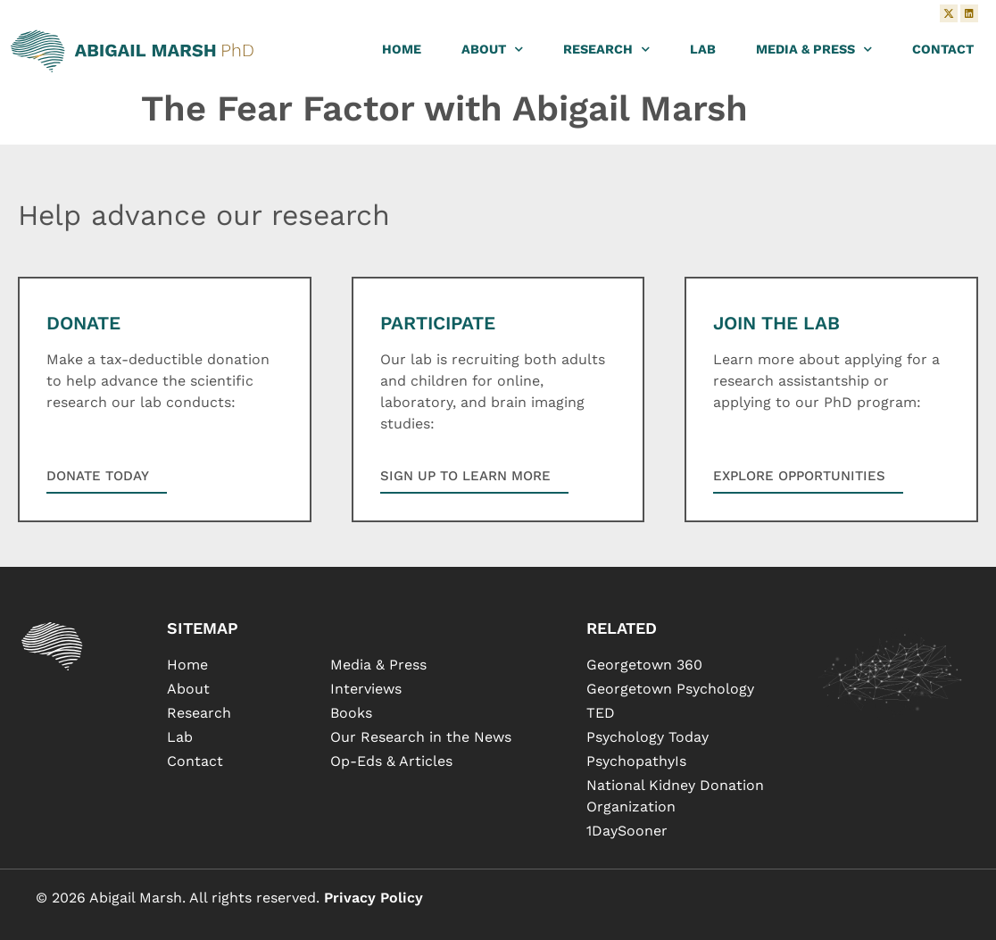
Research (606, 49)
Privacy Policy (373, 897)
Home (401, 49)
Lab (703, 49)
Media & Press (814, 49)
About (492, 49)
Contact (943, 49)
